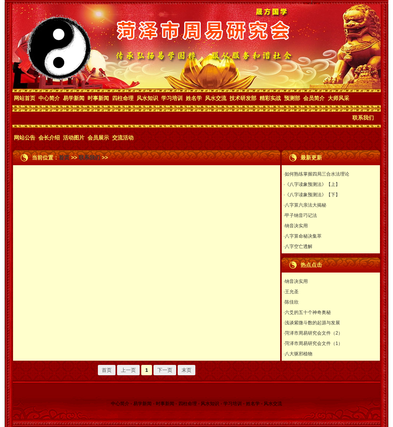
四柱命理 (123, 98)
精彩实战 (270, 98)
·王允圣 (291, 291)
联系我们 (363, 118)
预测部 (292, 98)
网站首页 (24, 98)
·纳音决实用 (296, 225)
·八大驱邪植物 (298, 353)
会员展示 (98, 138)
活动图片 (73, 138)
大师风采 (338, 98)
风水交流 (215, 98)
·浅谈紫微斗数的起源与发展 (312, 322)
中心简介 (49, 98)
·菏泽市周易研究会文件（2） (313, 333)
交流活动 (123, 138)
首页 (64, 157)
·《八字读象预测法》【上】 (312, 184)
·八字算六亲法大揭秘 (305, 205)
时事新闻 (98, 98)
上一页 (128, 370)
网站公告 (24, 138)
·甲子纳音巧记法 (300, 215)
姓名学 (194, 98)
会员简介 (314, 98)
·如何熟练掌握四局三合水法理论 (316, 174)
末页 (187, 370)
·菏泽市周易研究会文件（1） (313, 343)
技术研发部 (243, 98)
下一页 (164, 370)
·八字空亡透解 (298, 246)
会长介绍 (49, 138)
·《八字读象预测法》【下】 (312, 194)
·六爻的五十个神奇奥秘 (307, 312)
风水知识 (147, 98)
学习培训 (172, 98)
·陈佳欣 (291, 302)
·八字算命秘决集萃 (303, 236)
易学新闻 (73, 98)
